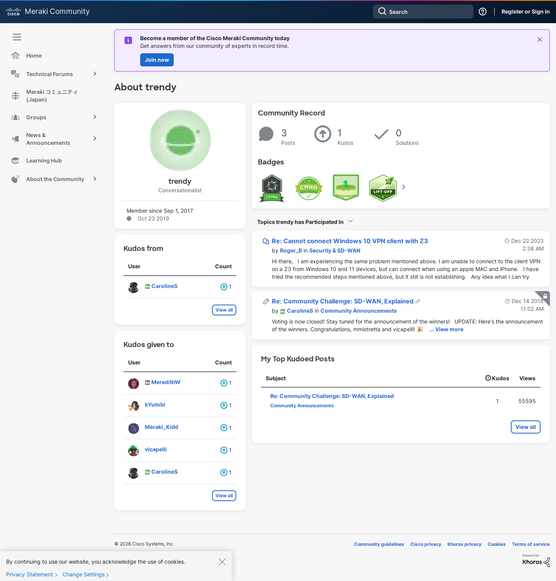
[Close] (222, 567)
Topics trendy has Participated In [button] (300, 222)
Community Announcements (358, 310)
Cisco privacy (425, 544)
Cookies (497, 544)
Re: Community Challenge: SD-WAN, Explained (343, 301)
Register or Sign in (526, 11)
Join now (157, 59)
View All (404, 186)
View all (224, 310)
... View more (446, 329)
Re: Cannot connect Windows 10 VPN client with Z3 (350, 241)
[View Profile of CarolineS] (300, 310)
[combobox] (423, 12)
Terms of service (531, 544)
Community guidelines (379, 544)
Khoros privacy (464, 544)
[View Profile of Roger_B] (291, 250)
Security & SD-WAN (334, 250)
